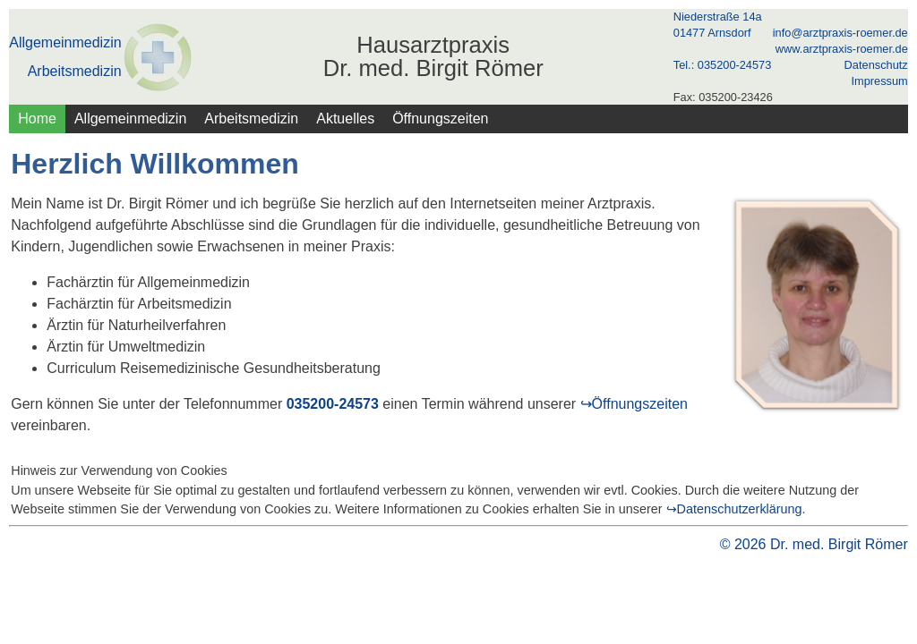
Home (37, 118)
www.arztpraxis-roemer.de (842, 48)
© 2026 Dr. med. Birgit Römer (814, 544)
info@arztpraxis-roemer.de (840, 32)
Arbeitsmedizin (75, 71)
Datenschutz (876, 65)
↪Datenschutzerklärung (734, 509)
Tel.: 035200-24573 (722, 65)
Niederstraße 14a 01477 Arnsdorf (717, 24)
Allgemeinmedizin (65, 43)
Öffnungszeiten (440, 118)
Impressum (879, 81)
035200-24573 (333, 403)
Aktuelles (345, 118)
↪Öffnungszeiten (634, 403)
